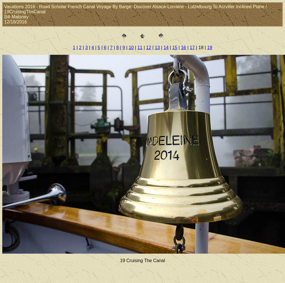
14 (166, 47)
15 (174, 47)
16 (183, 47)
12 (148, 47)
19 (209, 47)
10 (131, 47)
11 (139, 47)
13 (157, 47)
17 (192, 47)
